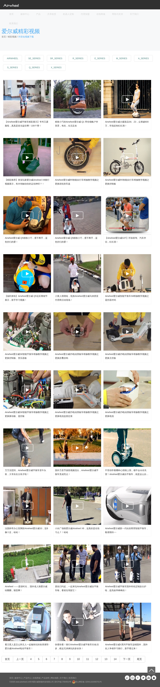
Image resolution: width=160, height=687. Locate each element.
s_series (12, 67)
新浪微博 (127, 677)
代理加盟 (85, 14)
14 (115, 659)
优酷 (132, 677)
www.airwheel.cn (22, 682)
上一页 (20, 659)
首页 (11, 14)
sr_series (56, 58)
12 (96, 659)
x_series (56, 67)
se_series (34, 58)
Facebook (137, 677)
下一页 (126, 659)
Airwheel (12, 58)
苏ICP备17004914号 (62, 682)
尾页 (139, 659)
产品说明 (45, 678)
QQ (154, 677)
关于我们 (63, 678)
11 (87, 659)
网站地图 (54, 678)
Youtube (148, 677)
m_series (121, 58)
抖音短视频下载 (26, 36)
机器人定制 (68, 14)
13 (106, 659)
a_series (143, 58)
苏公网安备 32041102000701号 (87, 681)
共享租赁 (51, 14)
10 (78, 659)
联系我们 (13, 23)
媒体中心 (18, 678)
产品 (38, 14)
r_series (78, 58)
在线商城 (36, 678)
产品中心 (27, 678)
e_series (100, 58)
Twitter (143, 677)
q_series (34, 67)
